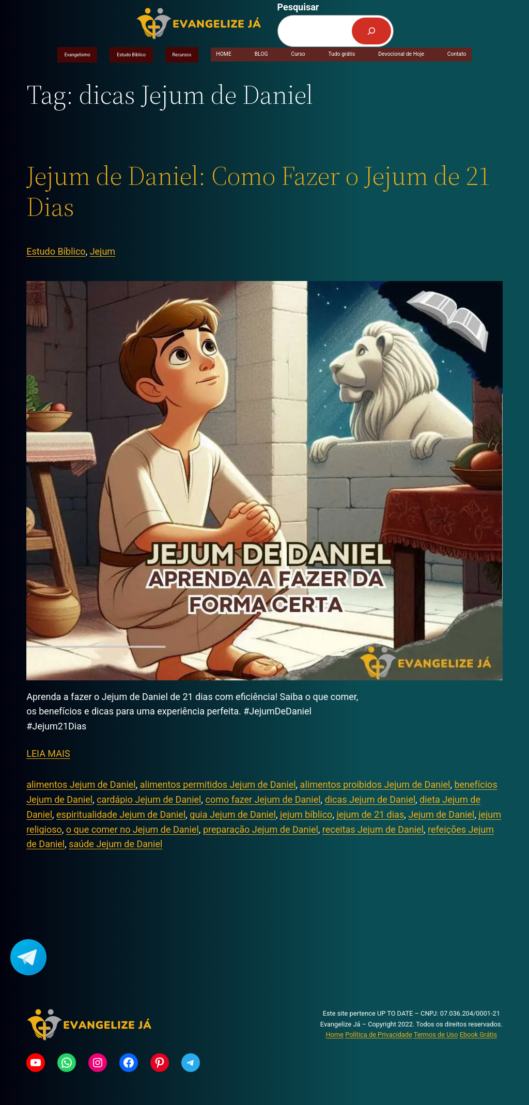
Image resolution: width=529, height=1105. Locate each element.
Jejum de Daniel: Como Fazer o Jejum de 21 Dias (258, 191)
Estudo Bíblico (131, 54)
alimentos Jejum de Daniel (81, 784)
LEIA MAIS (48, 753)
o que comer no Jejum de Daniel (132, 829)
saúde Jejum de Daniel (115, 843)
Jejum (103, 251)
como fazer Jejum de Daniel (262, 799)
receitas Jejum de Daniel (373, 829)
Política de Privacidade (378, 1034)
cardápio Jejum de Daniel (149, 799)
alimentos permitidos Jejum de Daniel (218, 784)
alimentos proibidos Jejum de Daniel (375, 784)
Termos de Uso (436, 1034)
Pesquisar (298, 7)
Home (335, 1034)
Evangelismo (77, 54)
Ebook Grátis (478, 1034)
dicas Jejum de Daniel (370, 799)
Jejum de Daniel (441, 814)
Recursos (182, 54)
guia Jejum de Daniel (233, 814)
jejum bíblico (306, 814)
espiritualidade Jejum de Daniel (120, 814)
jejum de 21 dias (370, 814)
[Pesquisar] (371, 31)
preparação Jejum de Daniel (260, 829)
